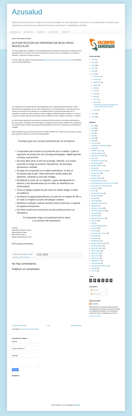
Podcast (93, 231)
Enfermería (26, 257)
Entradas (94, 290)
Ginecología (95, 201)
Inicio (49, 325)
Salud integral (95, 251)
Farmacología (95, 196)
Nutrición (94, 221)
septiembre (97, 82)
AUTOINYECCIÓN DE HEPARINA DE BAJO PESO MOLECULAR (105, 105)
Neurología (94, 216)
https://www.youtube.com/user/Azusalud (58, 60)
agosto (95, 85)
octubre (96, 79)
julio (94, 88)
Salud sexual (95, 258)
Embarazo (94, 176)
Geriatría (94, 198)
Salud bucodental (97, 246)
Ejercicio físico (96, 173)
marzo (95, 99)
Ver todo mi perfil (94, 316)
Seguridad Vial (96, 261)
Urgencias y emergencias (99, 266)
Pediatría (94, 228)
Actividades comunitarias (99, 146)
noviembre (97, 76)
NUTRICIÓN (28, 32)
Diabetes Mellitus (96, 166)
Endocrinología (96, 178)
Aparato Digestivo (97, 153)
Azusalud (27, 12)
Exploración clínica (97, 193)
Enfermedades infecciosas (100, 186)
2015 (20, 257)
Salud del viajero (96, 248)
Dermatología (95, 163)
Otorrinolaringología (97, 226)
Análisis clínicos (96, 151)
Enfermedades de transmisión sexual (103, 183)
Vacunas (94, 271)
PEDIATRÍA (53, 32)
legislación (94, 206)
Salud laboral (95, 253)
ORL (92, 223)
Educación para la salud (99, 171)
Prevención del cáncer (98, 233)
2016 (93, 71)
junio (95, 91)
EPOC (93, 191)
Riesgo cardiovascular (98, 243)
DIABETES (41, 32)
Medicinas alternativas (98, 211)
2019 (93, 62)
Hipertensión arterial (97, 203)
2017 (93, 68)
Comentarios (96, 294)
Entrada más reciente (20, 325)
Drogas (93, 168)
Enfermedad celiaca (97, 181)
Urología (94, 268)
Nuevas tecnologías (97, 218)
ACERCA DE (15, 32)
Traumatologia (96, 263)
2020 (93, 59)
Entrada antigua (76, 325)
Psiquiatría (94, 238)
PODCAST (66, 32)
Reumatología (95, 241)
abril (95, 96)
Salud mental (95, 256)
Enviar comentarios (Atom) (30, 329)
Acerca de (94, 143)
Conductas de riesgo (98, 161)
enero (95, 110)
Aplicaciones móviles (98, 156)
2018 (93, 65)
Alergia (93, 148)
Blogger (77, 405)
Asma (93, 158)
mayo (95, 94)
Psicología (94, 236)
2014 (93, 114)
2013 (93, 117)
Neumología (95, 213)
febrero (95, 102)
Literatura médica (97, 208)
